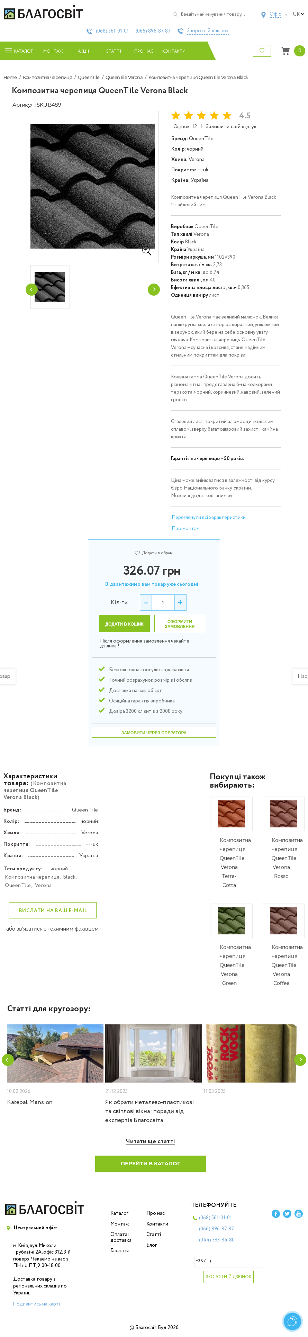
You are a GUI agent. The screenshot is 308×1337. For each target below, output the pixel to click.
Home (10, 77)
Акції (83, 51)
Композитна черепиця (47, 77)
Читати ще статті (150, 1141)
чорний (59, 869)
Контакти (173, 51)
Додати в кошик (125, 624)
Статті (113, 51)
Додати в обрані (154, 553)
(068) (112, 31)
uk (299, 14)
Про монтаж (186, 528)
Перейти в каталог (150, 1163)
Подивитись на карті (36, 1304)
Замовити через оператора (154, 732)
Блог (151, 1245)
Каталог (119, 1213)
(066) (153, 31)
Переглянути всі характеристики (209, 517)
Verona (43, 885)
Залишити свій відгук (231, 127)
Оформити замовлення (179, 624)
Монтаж (53, 51)
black (69, 877)
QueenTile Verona (124, 77)
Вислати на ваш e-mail (53, 910)
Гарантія (119, 1250)
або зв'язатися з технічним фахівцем (52, 928)
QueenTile (89, 77)
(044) (217, 1240)
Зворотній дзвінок (208, 31)
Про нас (143, 51)
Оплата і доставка (121, 1237)
